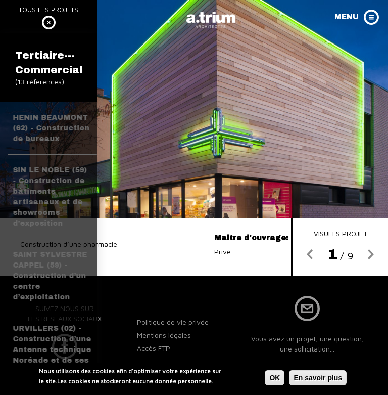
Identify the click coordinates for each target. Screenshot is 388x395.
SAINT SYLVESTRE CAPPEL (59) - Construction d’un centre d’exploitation (50, 276)
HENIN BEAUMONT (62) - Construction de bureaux (51, 128)
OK (274, 379)
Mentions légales (164, 335)
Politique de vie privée (173, 322)
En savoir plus (318, 379)
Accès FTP (153, 348)
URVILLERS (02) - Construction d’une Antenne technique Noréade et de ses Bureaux (52, 350)
